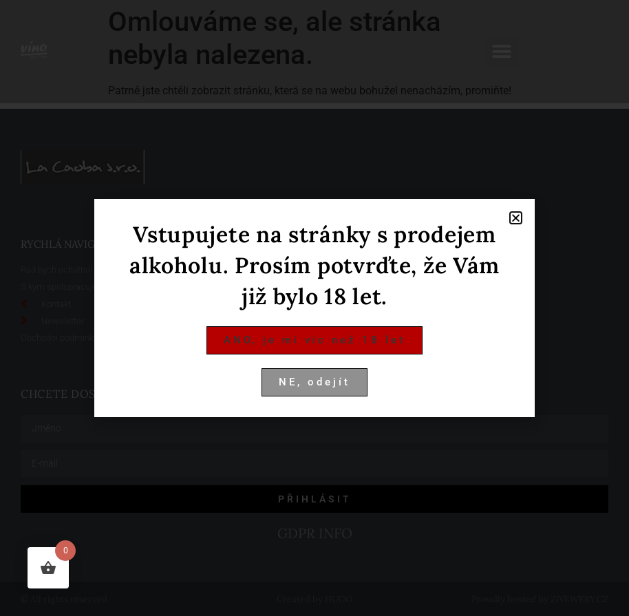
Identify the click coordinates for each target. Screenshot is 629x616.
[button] (516, 218)
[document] (314, 308)
